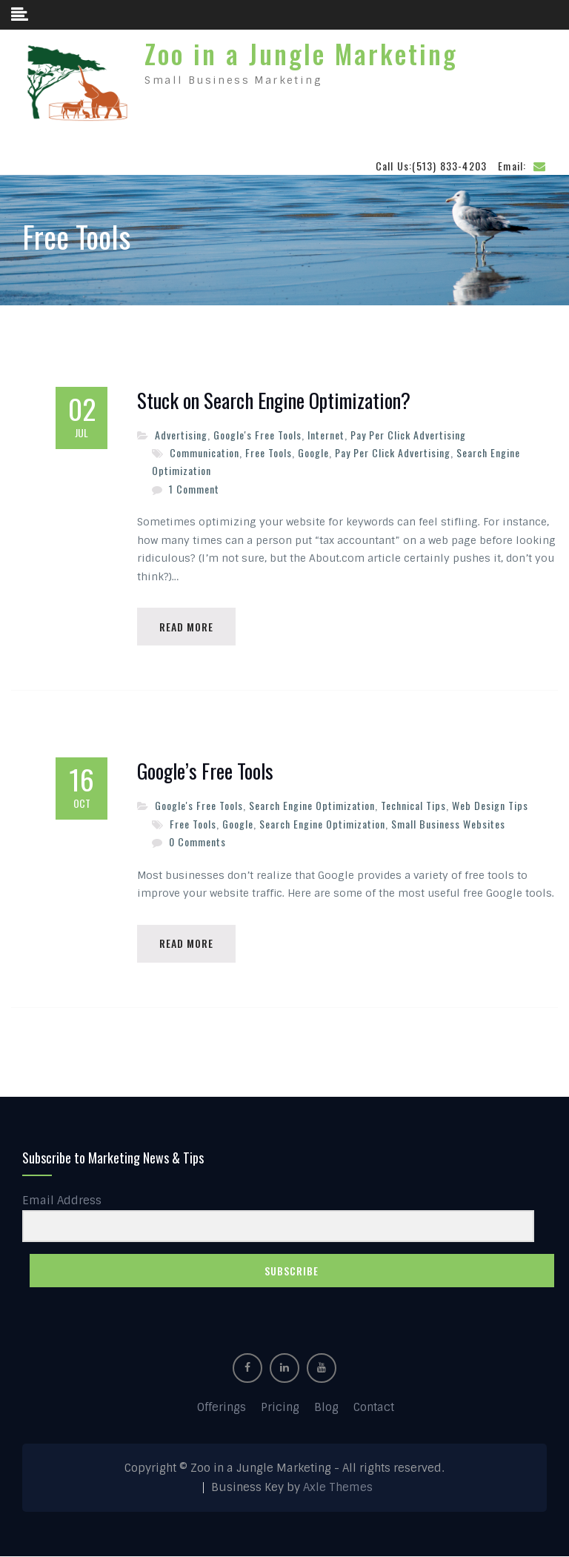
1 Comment (194, 489)
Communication (204, 452)
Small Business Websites (448, 823)
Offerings (221, 1408)
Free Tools (268, 452)
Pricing (280, 1408)
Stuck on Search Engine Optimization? (273, 401)
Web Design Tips (490, 805)
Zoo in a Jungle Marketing (301, 53)
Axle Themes (338, 1487)
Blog (326, 1408)
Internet (326, 434)
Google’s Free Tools (205, 771)
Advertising (181, 434)
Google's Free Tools (257, 434)
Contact (373, 1408)
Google (313, 452)
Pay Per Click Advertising (408, 434)
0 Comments (197, 841)
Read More (186, 626)
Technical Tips (413, 805)
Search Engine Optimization (312, 805)
